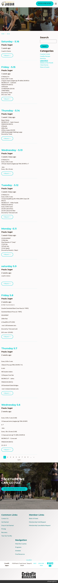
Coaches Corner (45, 54)
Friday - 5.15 (8, 67)
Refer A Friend (33, 518)
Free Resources (20, 554)
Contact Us (4, 518)
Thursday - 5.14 (10, 110)
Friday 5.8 (7, 295)
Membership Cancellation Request (39, 525)
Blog (8, 33)
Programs (18, 547)
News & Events (44, 67)
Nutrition (43, 58)
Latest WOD (44, 60)
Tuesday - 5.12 (9, 185)
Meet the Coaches (21, 544)
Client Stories (44, 65)
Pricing (3, 529)
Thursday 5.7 (9, 348)
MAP (35, 563)
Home (2, 33)
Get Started (5, 522)
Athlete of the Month (46, 63)
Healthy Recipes (45, 56)
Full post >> (7, 55)
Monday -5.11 (9, 228)
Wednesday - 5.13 (11, 150)
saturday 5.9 (8, 266)
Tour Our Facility (6, 536)
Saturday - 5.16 (10, 41)
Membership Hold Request (37, 522)
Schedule (18, 550)
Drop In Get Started (7, 525)
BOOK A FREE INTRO (44, 3)
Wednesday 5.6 (10, 404)
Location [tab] (29, 560)
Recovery (4, 532)
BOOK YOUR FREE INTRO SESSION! (14, 489)
